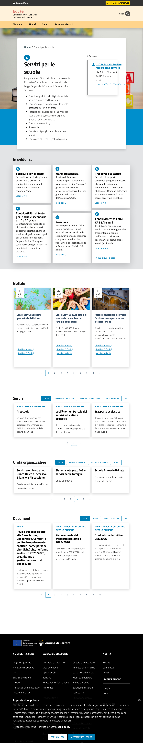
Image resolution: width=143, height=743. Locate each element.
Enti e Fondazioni (22, 677)
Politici (16, 682)
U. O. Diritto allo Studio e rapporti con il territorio (108, 66)
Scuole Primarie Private (109, 470)
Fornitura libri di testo (30, 173)
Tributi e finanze (81, 682)
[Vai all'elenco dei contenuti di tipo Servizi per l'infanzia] (25, 353)
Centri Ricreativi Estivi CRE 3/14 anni (109, 221)
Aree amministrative (23, 667)
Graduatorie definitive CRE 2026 (109, 537)
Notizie (106, 662)
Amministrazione (23, 654)
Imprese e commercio (84, 667)
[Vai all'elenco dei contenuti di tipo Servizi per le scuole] (25, 349)
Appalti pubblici (50, 672)
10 (100, 594)
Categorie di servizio (55, 654)
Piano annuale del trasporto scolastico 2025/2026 (68, 538)
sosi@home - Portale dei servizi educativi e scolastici (71, 415)
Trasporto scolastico (108, 173)
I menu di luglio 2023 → (106, 258)
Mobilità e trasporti (82, 677)
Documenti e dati (64, 24)
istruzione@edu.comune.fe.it (111, 84)
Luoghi (106, 688)
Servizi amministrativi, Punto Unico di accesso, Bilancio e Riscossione (32, 474)
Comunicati (108, 667)
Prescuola (61, 222)
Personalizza (57, 737)
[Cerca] (127, 14)
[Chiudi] (139, 699)
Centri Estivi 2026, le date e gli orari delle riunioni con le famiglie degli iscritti (71, 318)
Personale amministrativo (26, 687)
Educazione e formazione (56, 682)
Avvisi (106, 672)
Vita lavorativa (50, 667)
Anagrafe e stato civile (54, 662)
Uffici (15, 672)
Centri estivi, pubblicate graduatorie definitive (29, 316)
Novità (32, 24)
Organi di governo (22, 662)
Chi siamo (18, 24)
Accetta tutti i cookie (81, 737)
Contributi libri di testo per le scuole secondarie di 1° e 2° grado (31, 217)
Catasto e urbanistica (83, 672)
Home (27, 47)
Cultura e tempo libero (84, 662)
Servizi (45, 24)
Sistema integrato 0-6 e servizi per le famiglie (71, 472)
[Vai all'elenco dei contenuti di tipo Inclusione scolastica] (64, 353)
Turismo (47, 677)
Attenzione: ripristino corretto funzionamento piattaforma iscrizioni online (110, 318)
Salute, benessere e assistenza (83, 690)
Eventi (106, 693)
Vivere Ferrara (112, 679)
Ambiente (48, 687)
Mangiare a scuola (66, 173)
